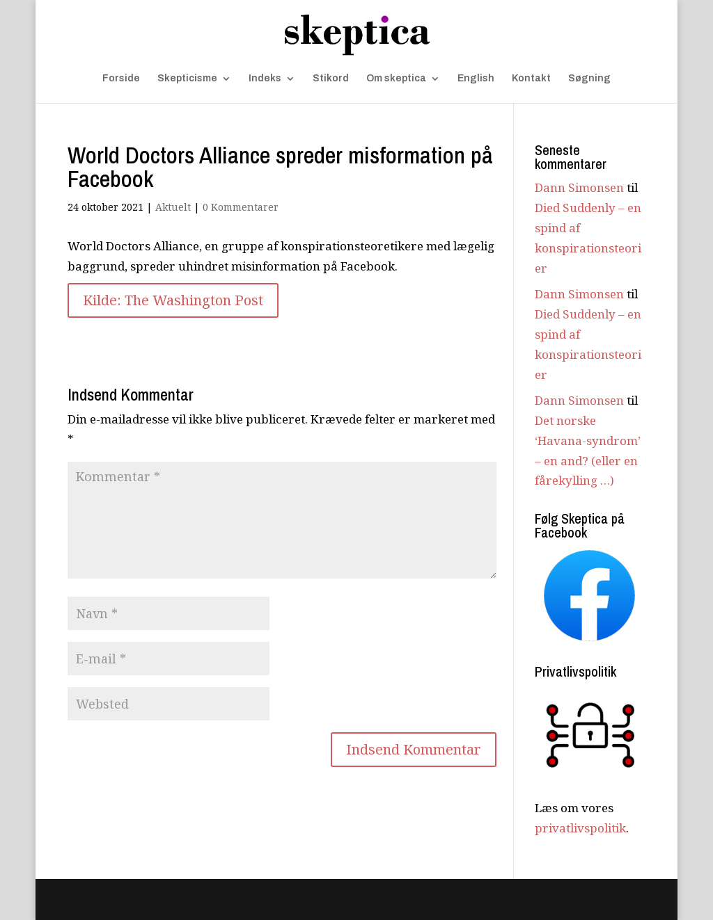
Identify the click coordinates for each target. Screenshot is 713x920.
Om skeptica (396, 78)
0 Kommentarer (241, 206)
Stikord (331, 78)
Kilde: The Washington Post (173, 300)
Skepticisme (187, 78)
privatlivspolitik (580, 828)
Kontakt (531, 78)
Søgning (589, 78)
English (475, 78)
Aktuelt (173, 206)
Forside (121, 78)
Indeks (265, 78)
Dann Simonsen (579, 187)
